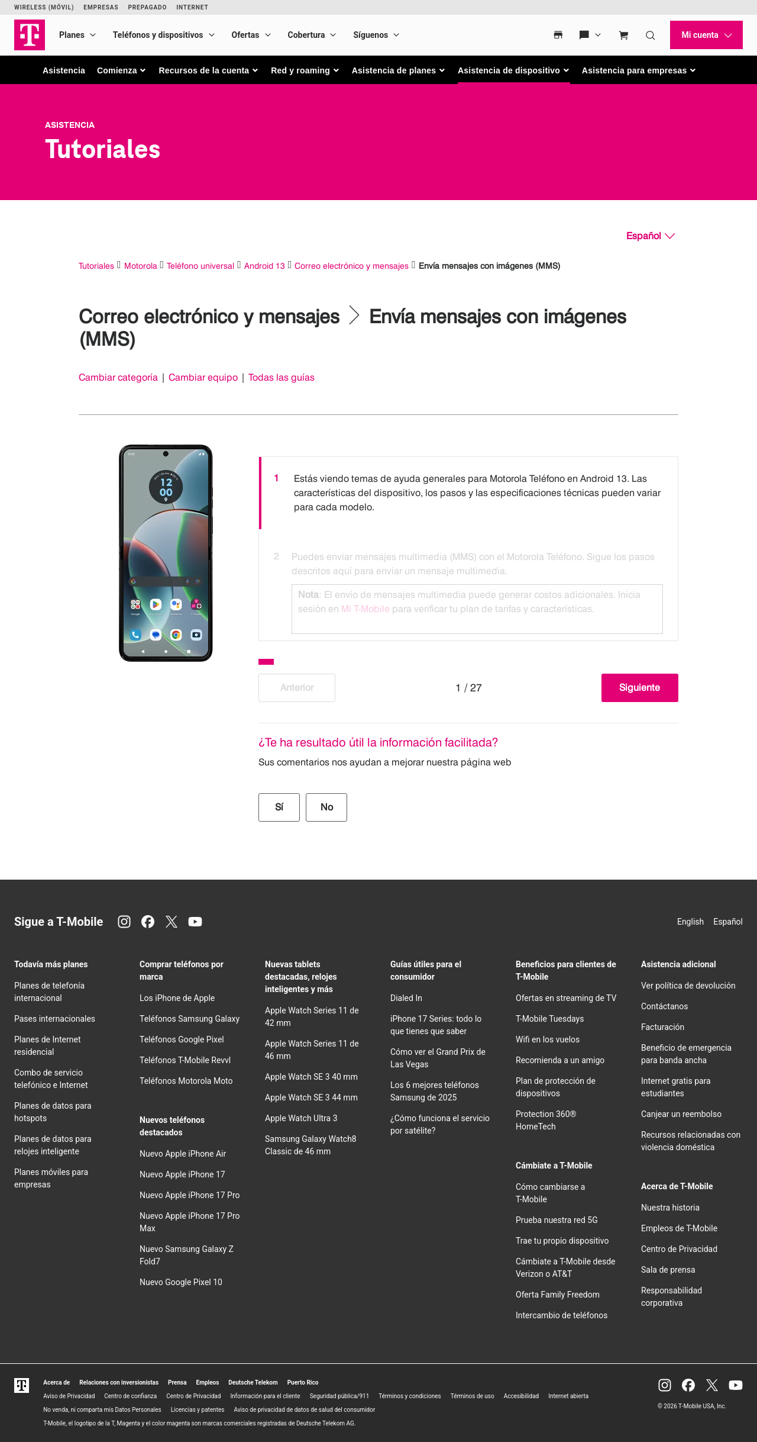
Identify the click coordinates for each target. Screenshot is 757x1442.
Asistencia (64, 70)
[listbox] (468, 546)
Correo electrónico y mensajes (352, 265)
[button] (122, 70)
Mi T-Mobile (365, 608)
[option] (468, 493)
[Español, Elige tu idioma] (650, 236)
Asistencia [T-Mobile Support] (70, 125)
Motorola (140, 265)
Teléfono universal (200, 265)
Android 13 (264, 265)
